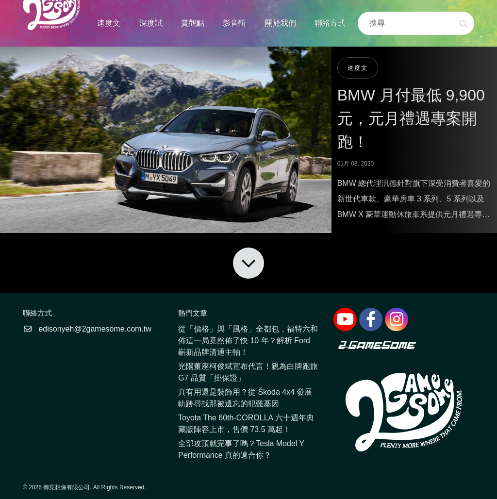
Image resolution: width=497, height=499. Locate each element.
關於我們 (280, 23)
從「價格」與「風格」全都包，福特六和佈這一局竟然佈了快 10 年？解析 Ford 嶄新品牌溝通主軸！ (248, 340)
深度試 (151, 23)
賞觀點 (192, 23)
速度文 (108, 23)
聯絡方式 (330, 23)
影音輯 (234, 23)
